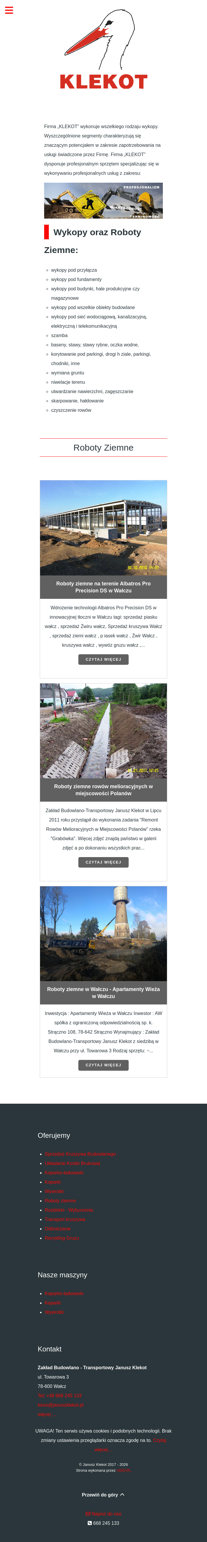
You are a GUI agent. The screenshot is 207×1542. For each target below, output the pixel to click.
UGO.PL (124, 1470)
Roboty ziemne (60, 1200)
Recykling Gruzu (62, 1238)
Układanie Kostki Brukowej (72, 1163)
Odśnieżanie (58, 1228)
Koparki (53, 1182)
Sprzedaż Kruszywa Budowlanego (80, 1154)
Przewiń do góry (103, 1494)
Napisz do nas (103, 1513)
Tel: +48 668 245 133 (60, 1395)
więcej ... (47, 1414)
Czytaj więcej (103, 659)
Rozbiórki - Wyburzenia (69, 1210)
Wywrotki (54, 1191)
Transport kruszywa (65, 1219)
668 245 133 (103, 1523)
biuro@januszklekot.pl (61, 1405)
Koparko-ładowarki (64, 1172)
